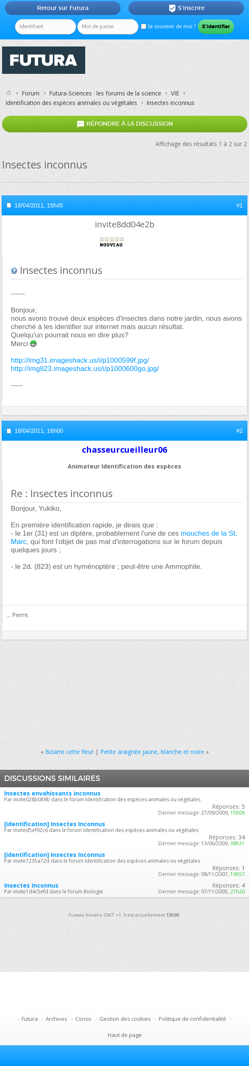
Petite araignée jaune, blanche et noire (152, 752)
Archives (56, 1018)
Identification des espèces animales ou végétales (71, 103)
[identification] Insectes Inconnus (54, 824)
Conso (83, 1018)
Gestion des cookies (125, 1018)
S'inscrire (186, 8)
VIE (175, 93)
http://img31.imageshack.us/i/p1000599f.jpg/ (80, 360)
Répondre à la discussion (124, 124)
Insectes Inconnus (31, 885)
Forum (30, 93)
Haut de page (125, 1035)
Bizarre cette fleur (69, 752)
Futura (30, 1018)
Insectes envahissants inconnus (52, 793)
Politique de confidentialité (192, 1018)
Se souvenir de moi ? (168, 26)
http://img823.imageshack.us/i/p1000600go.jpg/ (85, 369)
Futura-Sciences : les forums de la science (105, 93)
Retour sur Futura (63, 8)
